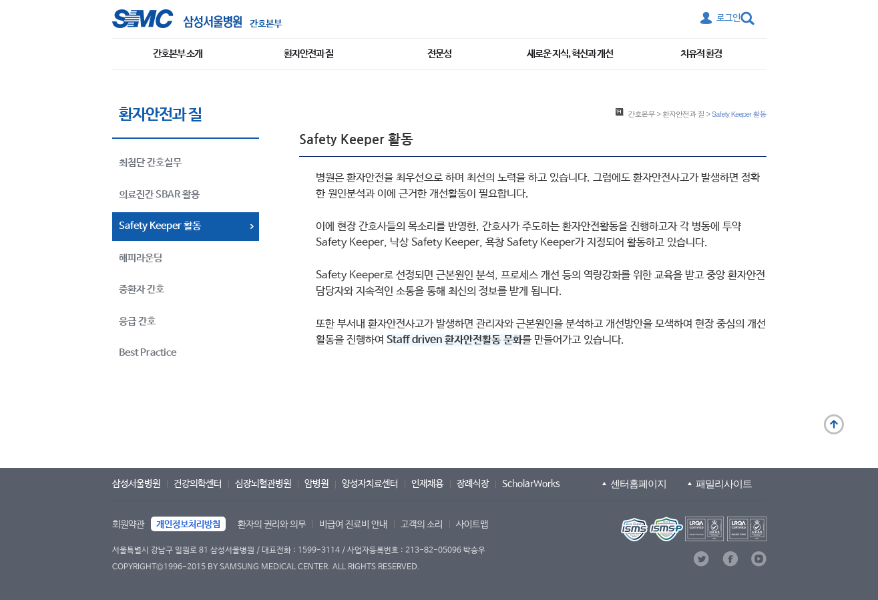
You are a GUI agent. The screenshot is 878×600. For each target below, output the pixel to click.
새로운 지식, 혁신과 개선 (570, 53)
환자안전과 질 (308, 53)
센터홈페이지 (638, 483)
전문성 (439, 53)
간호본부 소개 (177, 53)
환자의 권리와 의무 (272, 524)
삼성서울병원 (136, 484)
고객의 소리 (422, 524)
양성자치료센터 (370, 484)
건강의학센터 (198, 484)
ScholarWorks (531, 484)
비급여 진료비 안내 (353, 524)
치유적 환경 (701, 53)
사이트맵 (472, 524)
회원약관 (128, 524)
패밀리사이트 (724, 483)
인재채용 (427, 484)
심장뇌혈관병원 (263, 484)
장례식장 (473, 484)
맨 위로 (834, 424)
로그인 (728, 18)
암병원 (316, 484)
